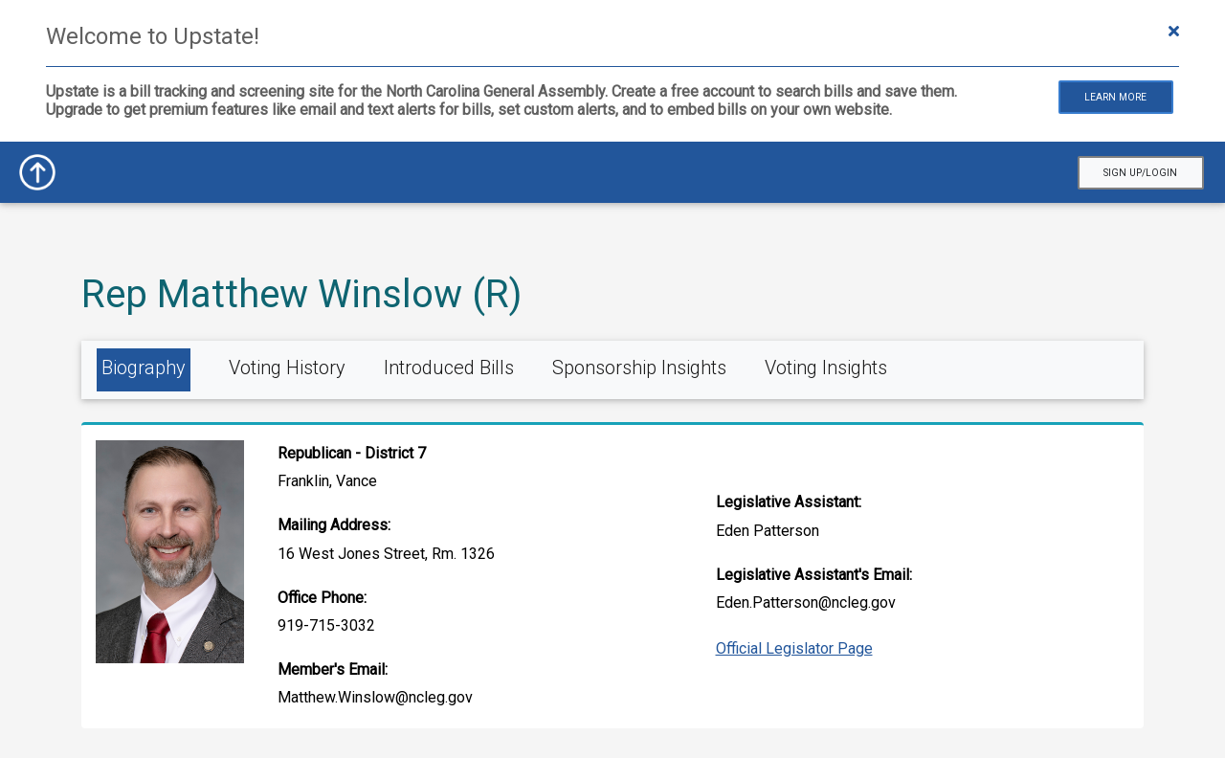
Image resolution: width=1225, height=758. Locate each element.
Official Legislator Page (794, 648)
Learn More (1115, 97)
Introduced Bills (449, 367)
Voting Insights (826, 367)
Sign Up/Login (1140, 173)
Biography (143, 367)
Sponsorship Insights (639, 367)
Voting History (287, 367)
